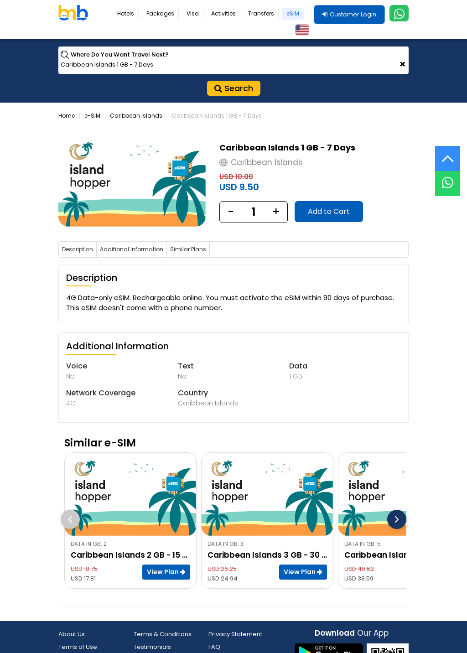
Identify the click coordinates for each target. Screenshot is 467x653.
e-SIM (92, 116)
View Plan (166, 571)
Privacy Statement (235, 634)
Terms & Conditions (163, 634)
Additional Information (131, 249)
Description (77, 249)
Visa (193, 13)
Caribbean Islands (136, 116)
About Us (71, 634)
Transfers (261, 13)
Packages (160, 13)
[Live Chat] (447, 177)
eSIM (292, 13)
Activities (223, 13)
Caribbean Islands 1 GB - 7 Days (217, 116)
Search (233, 88)
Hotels (125, 13)
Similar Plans (188, 249)
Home (66, 116)
